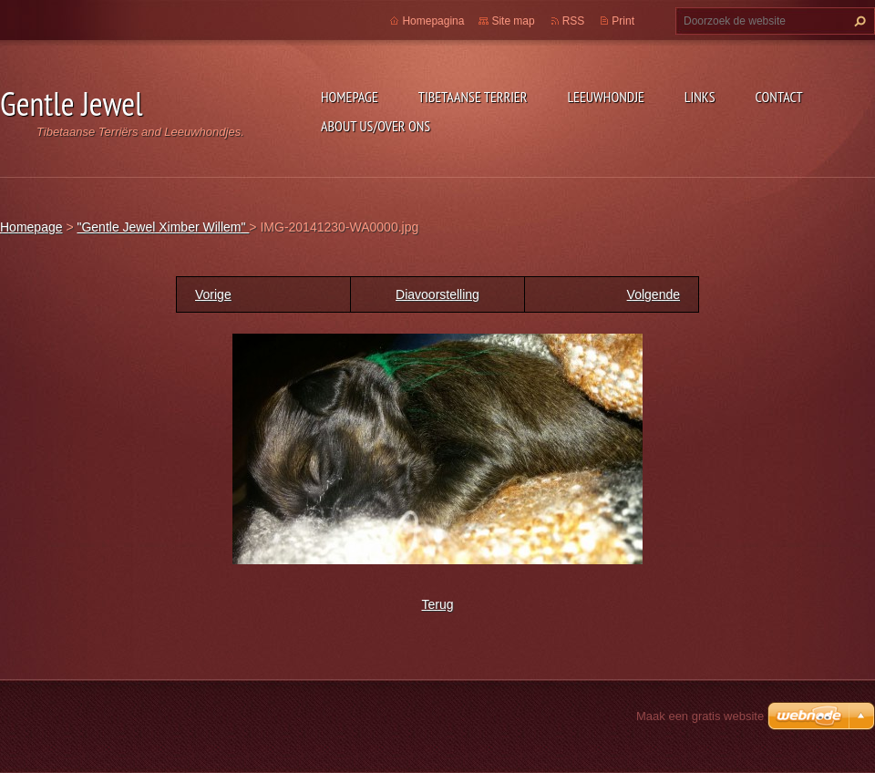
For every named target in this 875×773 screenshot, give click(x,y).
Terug (437, 604)
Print (623, 21)
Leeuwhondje (605, 97)
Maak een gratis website (700, 716)
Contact (779, 97)
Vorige (213, 294)
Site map (512, 21)
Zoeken (857, 21)
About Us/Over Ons (375, 126)
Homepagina (433, 21)
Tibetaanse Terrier (473, 97)
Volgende (653, 294)
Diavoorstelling (437, 294)
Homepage (349, 97)
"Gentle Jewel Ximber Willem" (163, 227)
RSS (573, 21)
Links (700, 97)
